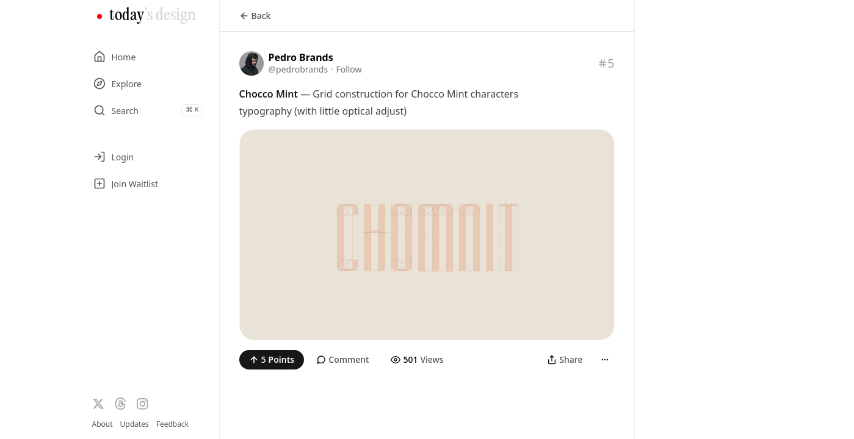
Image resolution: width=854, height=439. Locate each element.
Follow (348, 69)
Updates (134, 424)
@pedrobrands (298, 69)
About (102, 424)
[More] (605, 359)
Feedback (172, 424)
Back (255, 15)
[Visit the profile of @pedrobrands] (251, 63)
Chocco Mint (268, 94)
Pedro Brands (301, 57)
